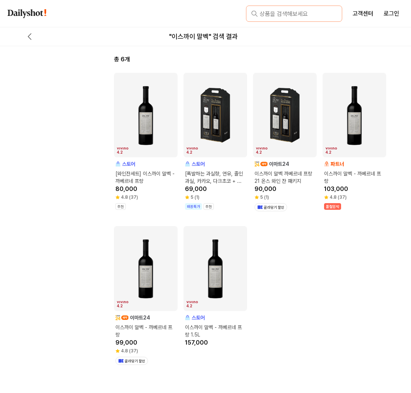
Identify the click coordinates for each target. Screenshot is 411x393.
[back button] (29, 36)
